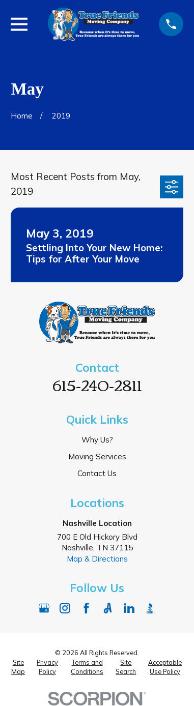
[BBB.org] (150, 608)
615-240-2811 (97, 384)
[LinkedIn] (129, 608)
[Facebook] (86, 608)
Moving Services (97, 456)
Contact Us (97, 473)
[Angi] (107, 608)
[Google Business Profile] (44, 608)
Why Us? (97, 440)
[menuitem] (18, 667)
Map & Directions (97, 559)
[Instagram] (65, 608)
